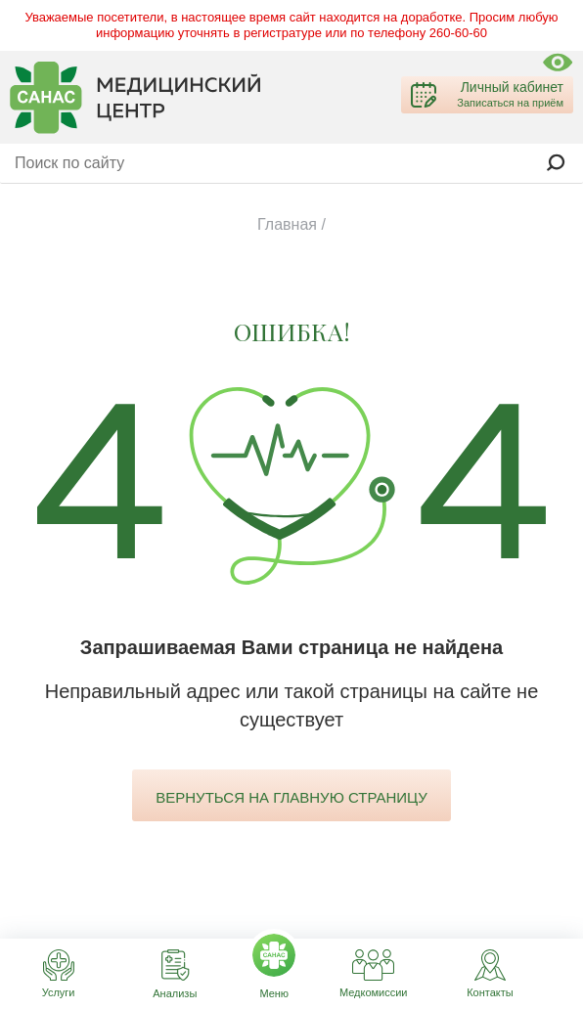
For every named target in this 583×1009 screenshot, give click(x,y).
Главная (287, 224)
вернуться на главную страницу (291, 797)
